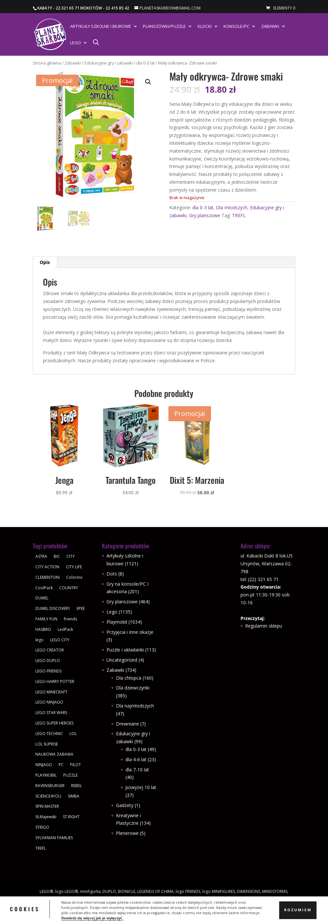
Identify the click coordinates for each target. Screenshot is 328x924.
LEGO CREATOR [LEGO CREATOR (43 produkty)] (49, 650)
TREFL (239, 215)
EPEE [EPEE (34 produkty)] (81, 608)
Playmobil (116, 622)
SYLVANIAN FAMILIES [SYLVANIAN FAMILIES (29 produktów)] (54, 837)
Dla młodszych (231, 207)
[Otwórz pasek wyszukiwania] (96, 42)
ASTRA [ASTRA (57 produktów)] (41, 556)
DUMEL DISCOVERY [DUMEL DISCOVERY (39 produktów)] (52, 608)
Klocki (205, 26)
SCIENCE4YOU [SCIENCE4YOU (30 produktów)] (48, 796)
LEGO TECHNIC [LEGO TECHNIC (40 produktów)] (49, 733)
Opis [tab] (45, 262)
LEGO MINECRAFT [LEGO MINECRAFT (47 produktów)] (51, 692)
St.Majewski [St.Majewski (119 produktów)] (45, 817)
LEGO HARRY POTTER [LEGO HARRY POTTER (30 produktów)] (54, 681)
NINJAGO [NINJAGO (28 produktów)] (43, 764)
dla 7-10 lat (137, 769)
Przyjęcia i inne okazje (129, 632)
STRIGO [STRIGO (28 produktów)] (42, 827)
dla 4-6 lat (135, 759)
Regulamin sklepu (263, 626)
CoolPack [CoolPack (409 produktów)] (44, 588)
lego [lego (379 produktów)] (39, 640)
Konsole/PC (236, 26)
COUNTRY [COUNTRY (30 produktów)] (68, 588)
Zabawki (270, 26)
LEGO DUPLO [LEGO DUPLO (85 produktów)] (47, 660)
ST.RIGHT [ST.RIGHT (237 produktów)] (71, 817)
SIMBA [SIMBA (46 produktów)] (73, 796)
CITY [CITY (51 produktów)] (71, 556)
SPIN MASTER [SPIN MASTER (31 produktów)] (47, 806)
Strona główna (47, 63)
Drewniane (127, 724)
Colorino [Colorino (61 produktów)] (74, 577)
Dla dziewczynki (132, 688)
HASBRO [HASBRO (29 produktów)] (43, 629)
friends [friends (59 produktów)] (70, 619)
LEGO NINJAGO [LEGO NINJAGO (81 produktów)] (49, 702)
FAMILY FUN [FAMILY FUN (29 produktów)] (46, 619)
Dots (111, 574)
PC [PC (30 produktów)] (61, 764)
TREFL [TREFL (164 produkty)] (40, 848)
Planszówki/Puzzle (164, 26)
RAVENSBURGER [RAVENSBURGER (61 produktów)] (50, 785)
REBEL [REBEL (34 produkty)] (76, 785)
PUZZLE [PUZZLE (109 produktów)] (70, 775)
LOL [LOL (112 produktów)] (73, 733)
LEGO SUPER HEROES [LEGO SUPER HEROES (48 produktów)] (54, 723)
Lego (75, 43)
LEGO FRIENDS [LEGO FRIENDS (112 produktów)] (48, 671)
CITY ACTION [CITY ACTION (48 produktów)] (47, 567)
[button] (148, 82)
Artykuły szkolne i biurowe (100, 26)
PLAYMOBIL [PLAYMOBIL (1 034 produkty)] (46, 775)
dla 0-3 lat (145, 63)
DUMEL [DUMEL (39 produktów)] (41, 598)
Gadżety (124, 805)
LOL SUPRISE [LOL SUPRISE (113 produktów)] (46, 744)
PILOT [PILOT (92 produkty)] (75, 764)
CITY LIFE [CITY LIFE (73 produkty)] (74, 567)
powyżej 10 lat (140, 787)
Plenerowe (127, 833)
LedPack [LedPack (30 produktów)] (65, 629)
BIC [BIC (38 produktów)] (57, 556)
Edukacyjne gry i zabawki (109, 63)
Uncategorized (121, 660)
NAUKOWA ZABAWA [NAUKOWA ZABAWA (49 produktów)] (54, 754)
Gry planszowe (204, 215)
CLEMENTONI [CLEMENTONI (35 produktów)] (47, 577)
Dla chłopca (128, 678)
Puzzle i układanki (125, 650)
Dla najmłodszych (135, 706)
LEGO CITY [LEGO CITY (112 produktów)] (59, 640)
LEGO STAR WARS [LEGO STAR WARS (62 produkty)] (51, 712)
